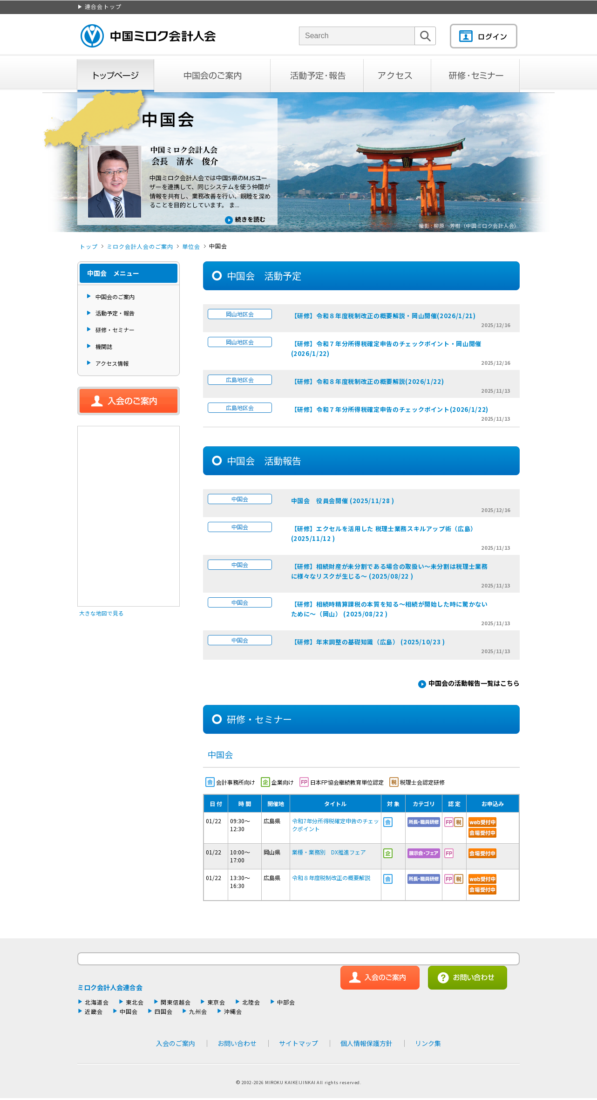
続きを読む (250, 219)
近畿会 (94, 1011)
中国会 (129, 1011)
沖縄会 (233, 1011)
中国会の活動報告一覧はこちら (474, 683)
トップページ (115, 75)
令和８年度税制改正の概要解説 (331, 877)
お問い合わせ (237, 1043)
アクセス (397, 75)
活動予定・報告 (317, 75)
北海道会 (97, 1002)
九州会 (198, 1011)
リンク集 (428, 1043)
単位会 (191, 246)
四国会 (164, 1011)
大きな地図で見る (101, 613)
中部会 (286, 1002)
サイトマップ (298, 1043)
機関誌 (103, 346)
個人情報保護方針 (366, 1043)
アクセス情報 (112, 363)
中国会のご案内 (212, 75)
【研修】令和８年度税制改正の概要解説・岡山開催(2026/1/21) (383, 315)
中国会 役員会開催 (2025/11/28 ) (342, 500)
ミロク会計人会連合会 (109, 987)
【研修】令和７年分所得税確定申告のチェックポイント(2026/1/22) (389, 409)
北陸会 (251, 1002)
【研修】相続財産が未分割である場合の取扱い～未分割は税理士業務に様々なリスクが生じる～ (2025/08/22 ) (389, 571)
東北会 (135, 1002)
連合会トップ (103, 6)
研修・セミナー (475, 75)
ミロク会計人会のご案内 (140, 246)
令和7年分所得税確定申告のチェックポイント (335, 825)
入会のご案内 (128, 401)
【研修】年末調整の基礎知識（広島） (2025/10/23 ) (368, 641)
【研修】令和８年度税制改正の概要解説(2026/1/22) (367, 381)
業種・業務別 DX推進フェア (329, 852)
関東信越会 (176, 1002)
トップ (89, 246)
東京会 (216, 1002)
